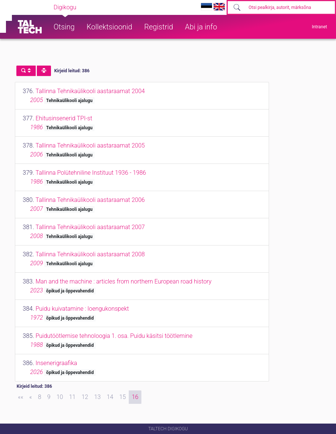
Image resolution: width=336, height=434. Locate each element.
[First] (20, 397)
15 (122, 396)
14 (110, 396)
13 (97, 396)
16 (135, 396)
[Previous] (30, 397)
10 (60, 396)
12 (84, 396)
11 (72, 396)
